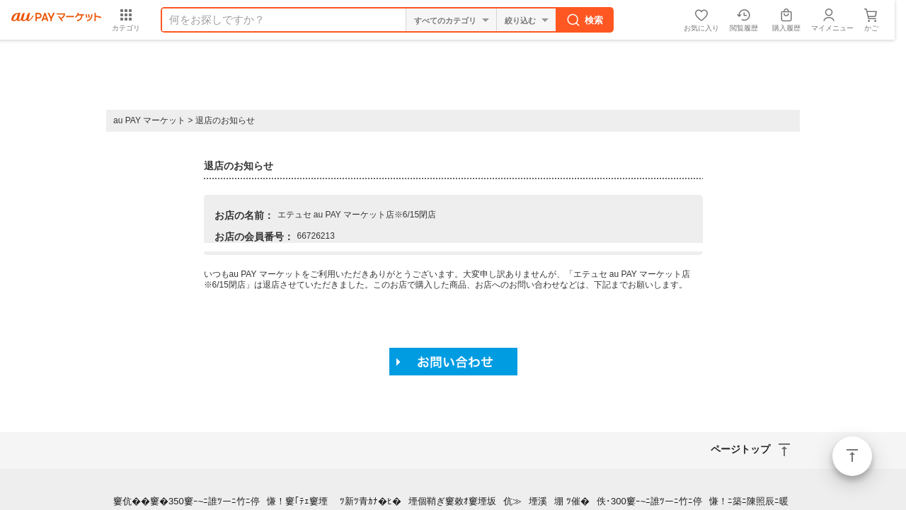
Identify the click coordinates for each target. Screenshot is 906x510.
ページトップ (852, 456)
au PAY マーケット (149, 120)
